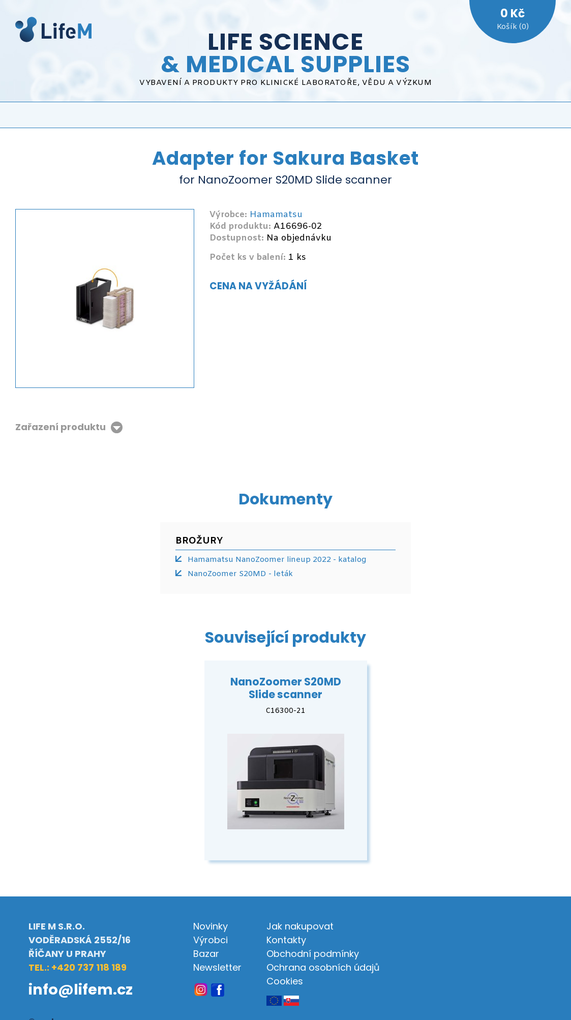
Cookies (284, 981)
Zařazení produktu (60, 427)
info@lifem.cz (80, 989)
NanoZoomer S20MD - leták (240, 574)
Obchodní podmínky (312, 953)
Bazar (206, 953)
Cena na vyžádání (258, 286)
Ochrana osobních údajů (323, 967)
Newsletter (217, 967)
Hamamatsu (276, 215)
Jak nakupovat (300, 926)
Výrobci (210, 940)
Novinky (210, 926)
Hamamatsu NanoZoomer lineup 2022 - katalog (277, 559)
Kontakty (286, 940)
